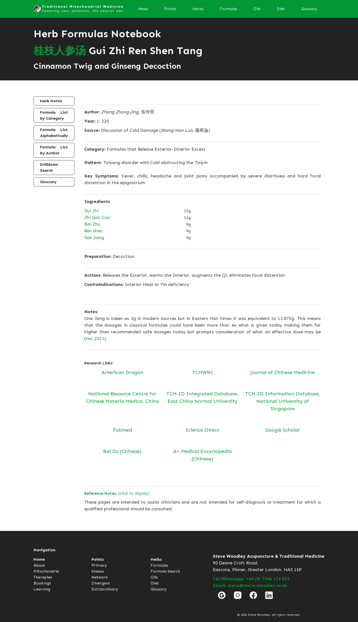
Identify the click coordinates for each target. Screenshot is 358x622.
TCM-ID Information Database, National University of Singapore (282, 401)
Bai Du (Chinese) (122, 451)
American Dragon (122, 372)
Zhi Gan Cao (97, 217)
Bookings (42, 583)
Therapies (43, 577)
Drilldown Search (49, 167)
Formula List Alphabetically (54, 132)
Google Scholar (282, 430)
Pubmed (122, 430)
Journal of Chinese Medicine (282, 372)
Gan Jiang (94, 237)
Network (99, 577)
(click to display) (116, 493)
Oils (257, 8)
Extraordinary (104, 589)
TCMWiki (202, 372)
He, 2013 (95, 338)
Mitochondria (46, 571)
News (143, 8)
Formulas (228, 8)
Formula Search (165, 571)
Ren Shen (93, 231)
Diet (281, 8)
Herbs (198, 8)
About (39, 565)
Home (39, 559)
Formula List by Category (54, 115)
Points (170, 8)
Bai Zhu (92, 224)
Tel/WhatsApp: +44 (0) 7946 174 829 (251, 579)
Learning (42, 589)
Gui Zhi (91, 210)
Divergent (100, 583)
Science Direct (202, 430)
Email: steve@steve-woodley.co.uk (250, 585)
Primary (99, 565)
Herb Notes (51, 101)
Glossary (309, 8)
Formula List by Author (54, 150)
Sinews (97, 571)
